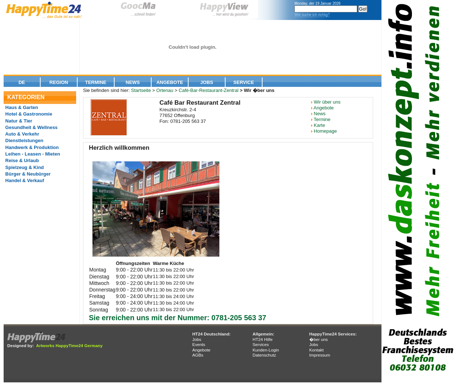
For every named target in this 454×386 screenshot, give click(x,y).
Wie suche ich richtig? (312, 15)
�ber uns (318, 339)
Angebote (169, 82)
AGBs (197, 355)
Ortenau (164, 90)
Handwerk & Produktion (31, 147)
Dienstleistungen (23, 140)
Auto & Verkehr (21, 134)
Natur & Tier (18, 121)
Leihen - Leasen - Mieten (32, 154)
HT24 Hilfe (262, 339)
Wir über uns (327, 102)
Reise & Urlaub (21, 160)
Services (260, 344)
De (21, 82)
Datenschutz (264, 355)
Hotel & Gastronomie (28, 114)
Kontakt (316, 349)
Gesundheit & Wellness (31, 127)
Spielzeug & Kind (24, 167)
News (133, 82)
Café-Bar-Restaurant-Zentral (209, 90)
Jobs (206, 82)
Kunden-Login (265, 349)
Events (198, 344)
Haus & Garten (21, 107)
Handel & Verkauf (24, 180)
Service (244, 82)
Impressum (319, 355)
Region (58, 82)
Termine (96, 82)
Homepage (325, 131)
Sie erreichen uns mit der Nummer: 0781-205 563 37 (177, 318)
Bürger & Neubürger (27, 174)
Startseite (141, 90)
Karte (319, 125)
